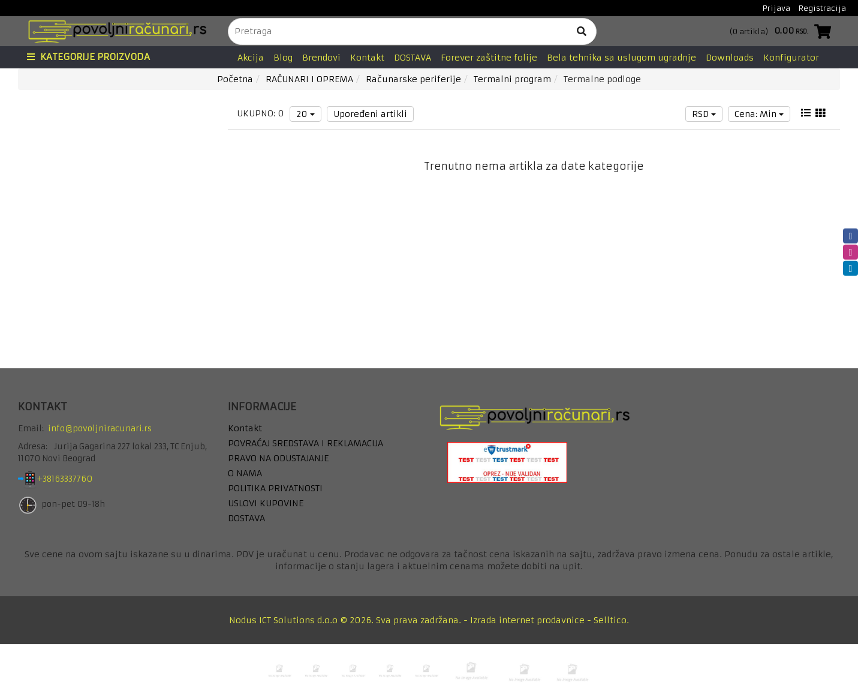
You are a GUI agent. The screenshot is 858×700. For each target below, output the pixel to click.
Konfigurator (791, 57)
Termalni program (512, 79)
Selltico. (611, 620)
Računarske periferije (413, 79)
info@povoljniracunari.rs (100, 428)
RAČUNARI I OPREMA (309, 79)
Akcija (250, 57)
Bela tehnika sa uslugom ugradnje (621, 57)
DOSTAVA (412, 57)
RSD (704, 114)
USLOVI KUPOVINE (265, 503)
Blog (283, 57)
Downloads (730, 57)
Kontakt (367, 57)
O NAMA (245, 473)
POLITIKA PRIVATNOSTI (275, 488)
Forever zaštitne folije (489, 57)
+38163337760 (74, 479)
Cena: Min (759, 114)
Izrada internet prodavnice (527, 620)
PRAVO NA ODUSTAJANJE (278, 458)
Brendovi (321, 57)
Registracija (822, 8)
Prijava (776, 8)
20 (305, 114)
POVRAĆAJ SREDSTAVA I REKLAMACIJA (305, 443)
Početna (235, 79)
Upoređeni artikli (370, 114)
